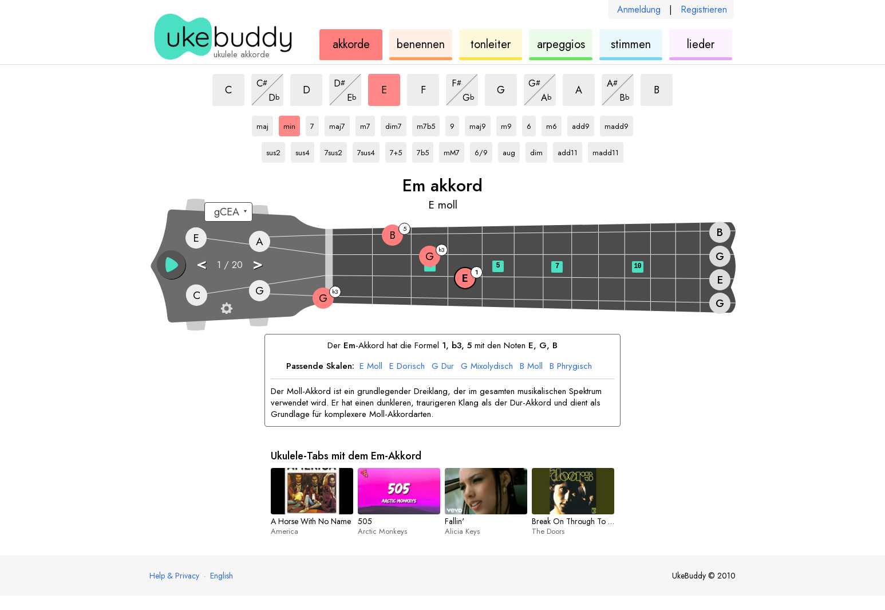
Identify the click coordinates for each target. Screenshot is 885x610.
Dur (443, 366)
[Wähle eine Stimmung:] (228, 212)
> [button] (257, 264)
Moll (370, 366)
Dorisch (407, 366)
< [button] (201, 264)
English (221, 575)
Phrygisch (571, 366)
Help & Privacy (174, 575)
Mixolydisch (487, 366)
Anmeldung (639, 9)
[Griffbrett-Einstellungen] (227, 308)
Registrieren (704, 9)
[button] (171, 264)
